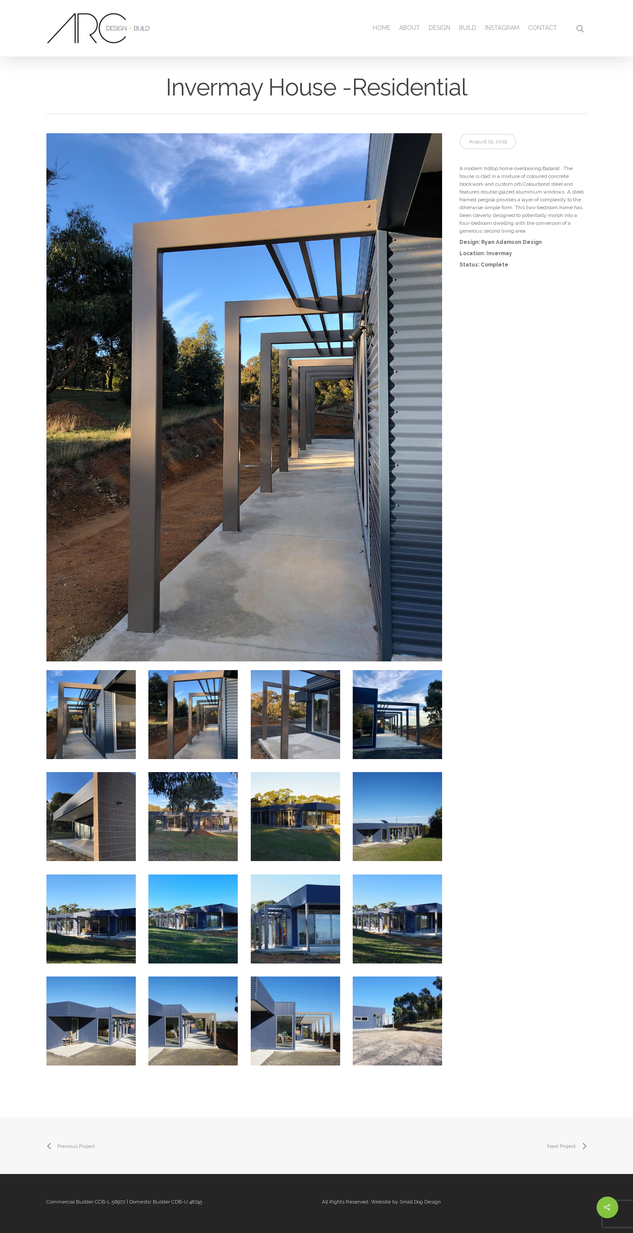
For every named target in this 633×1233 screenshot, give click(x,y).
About (409, 27)
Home (381, 27)
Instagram (502, 27)
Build (467, 27)
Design (439, 27)
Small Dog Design (420, 1202)
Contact (542, 27)
